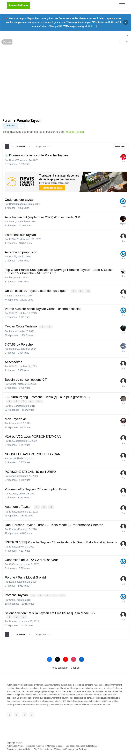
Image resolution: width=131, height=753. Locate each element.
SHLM (12, 457)
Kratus (12, 510)
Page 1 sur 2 (42, 146)
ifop (11, 277)
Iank (11, 295)
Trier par (120, 146)
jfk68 (11, 405)
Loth (11, 330)
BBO (11, 440)
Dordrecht (14, 620)
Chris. (12, 598)
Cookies (75, 666)
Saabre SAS (52, 748)
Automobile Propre (15, 744)
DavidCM (14, 160)
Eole (11, 580)
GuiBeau (13, 563)
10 (39, 401)
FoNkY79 (14, 239)
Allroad (13, 383)
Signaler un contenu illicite (18, 748)
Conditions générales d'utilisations (81, 744)
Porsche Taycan (74, 131)
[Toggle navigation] (122, 5)
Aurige (12, 475)
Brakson (82, 748)
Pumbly (13, 256)
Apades (13, 492)
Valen (12, 221)
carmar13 (14, 348)
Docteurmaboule (18, 204)
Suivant (20, 146)
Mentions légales (54, 744)
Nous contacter (60, 666)
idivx (11, 422)
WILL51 (13, 313)
